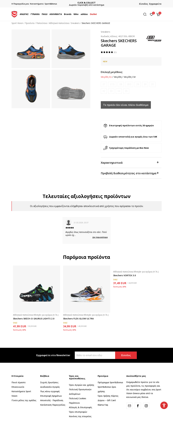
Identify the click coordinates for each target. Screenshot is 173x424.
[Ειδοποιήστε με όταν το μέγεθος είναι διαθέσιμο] (104, 84)
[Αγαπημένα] (151, 14)
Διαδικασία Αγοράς (50, 386)
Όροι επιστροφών (78, 411)
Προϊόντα (29, 23)
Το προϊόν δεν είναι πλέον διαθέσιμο (125, 105)
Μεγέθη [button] (118, 77)
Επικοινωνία (18, 386)
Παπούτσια (41, 23)
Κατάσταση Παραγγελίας (52, 404)
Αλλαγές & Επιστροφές (80, 407)
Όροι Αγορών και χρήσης (81, 384)
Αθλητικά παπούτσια (59, 23)
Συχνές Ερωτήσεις (49, 382)
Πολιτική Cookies (77, 398)
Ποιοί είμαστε (19, 382)
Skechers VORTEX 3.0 (124, 275)
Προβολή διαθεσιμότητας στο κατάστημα (130, 173)
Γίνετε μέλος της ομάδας (24, 400)
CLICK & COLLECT (87, 2)
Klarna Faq (103, 404)
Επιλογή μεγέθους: (112, 72)
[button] (145, 14)
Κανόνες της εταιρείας (80, 416)
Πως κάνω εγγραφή (50, 391)
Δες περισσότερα (100, 237)
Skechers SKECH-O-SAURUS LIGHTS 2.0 (33, 318)
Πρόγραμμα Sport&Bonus (110, 382)
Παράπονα (74, 402)
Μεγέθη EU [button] (106, 77)
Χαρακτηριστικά (130, 162)
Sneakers (75, 23)
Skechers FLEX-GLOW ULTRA (78, 318)
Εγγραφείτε (155, 3)
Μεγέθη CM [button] (129, 77)
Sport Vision (17, 23)
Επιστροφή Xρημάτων (51, 395)
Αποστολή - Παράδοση (51, 400)
